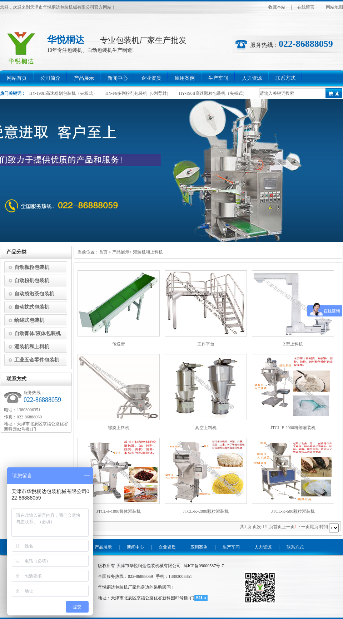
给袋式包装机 (29, 320)
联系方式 (285, 78)
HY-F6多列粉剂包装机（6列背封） (138, 93)
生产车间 (218, 78)
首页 (103, 252)
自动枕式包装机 (31, 307)
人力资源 (252, 78)
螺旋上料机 (118, 427)
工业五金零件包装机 (36, 360)
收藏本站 (276, 7)
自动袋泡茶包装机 (34, 293)
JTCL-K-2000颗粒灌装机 (206, 511)
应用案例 (185, 78)
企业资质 (151, 78)
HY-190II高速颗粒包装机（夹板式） (213, 93)
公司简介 (50, 78)
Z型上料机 (293, 344)
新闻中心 (118, 78)
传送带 (118, 344)
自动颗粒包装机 (31, 267)
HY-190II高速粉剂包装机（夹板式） (63, 93)
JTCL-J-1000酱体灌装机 (118, 511)
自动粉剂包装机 (31, 280)
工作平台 (205, 344)
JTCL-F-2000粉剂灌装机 (292, 427)
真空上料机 (206, 427)
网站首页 (17, 78)
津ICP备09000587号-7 (204, 565)
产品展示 (84, 78)
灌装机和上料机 (148, 252)
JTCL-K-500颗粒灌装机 (293, 511)
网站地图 (334, 7)
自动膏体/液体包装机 (37, 333)
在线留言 (305, 7)
